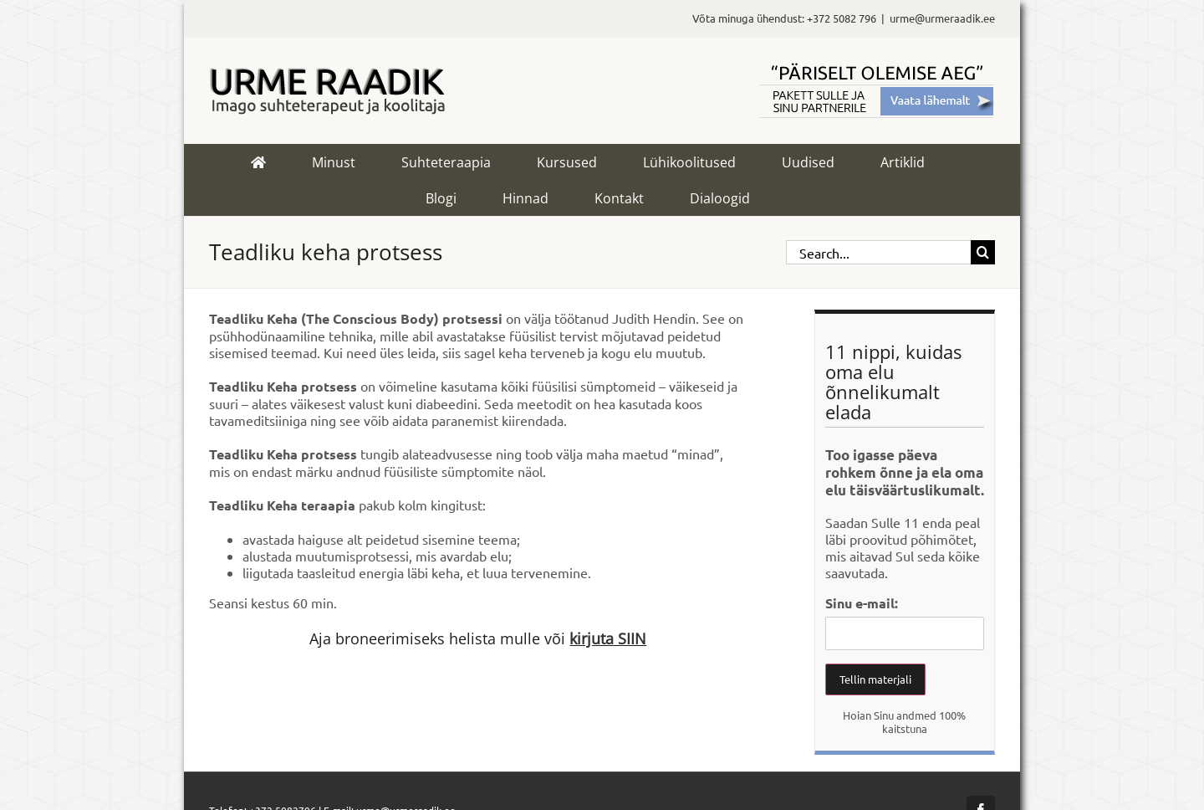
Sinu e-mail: (861, 603)
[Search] (983, 252)
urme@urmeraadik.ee (942, 18)
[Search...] (878, 252)
